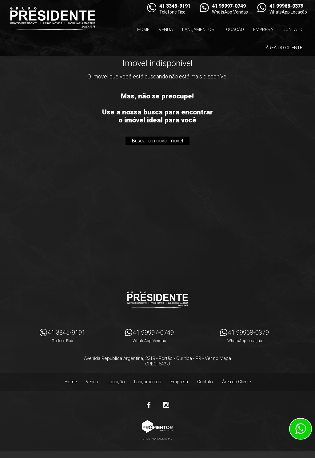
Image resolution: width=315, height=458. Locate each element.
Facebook (149, 405)
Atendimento (300, 429)
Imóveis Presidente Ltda (157, 299)
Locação (234, 29)
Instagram (166, 405)
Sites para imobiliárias (157, 438)
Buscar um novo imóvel (157, 141)
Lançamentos (198, 29)
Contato (292, 29)
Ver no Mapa (218, 358)
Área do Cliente (284, 47)
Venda (166, 29)
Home (143, 29)
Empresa (263, 29)
